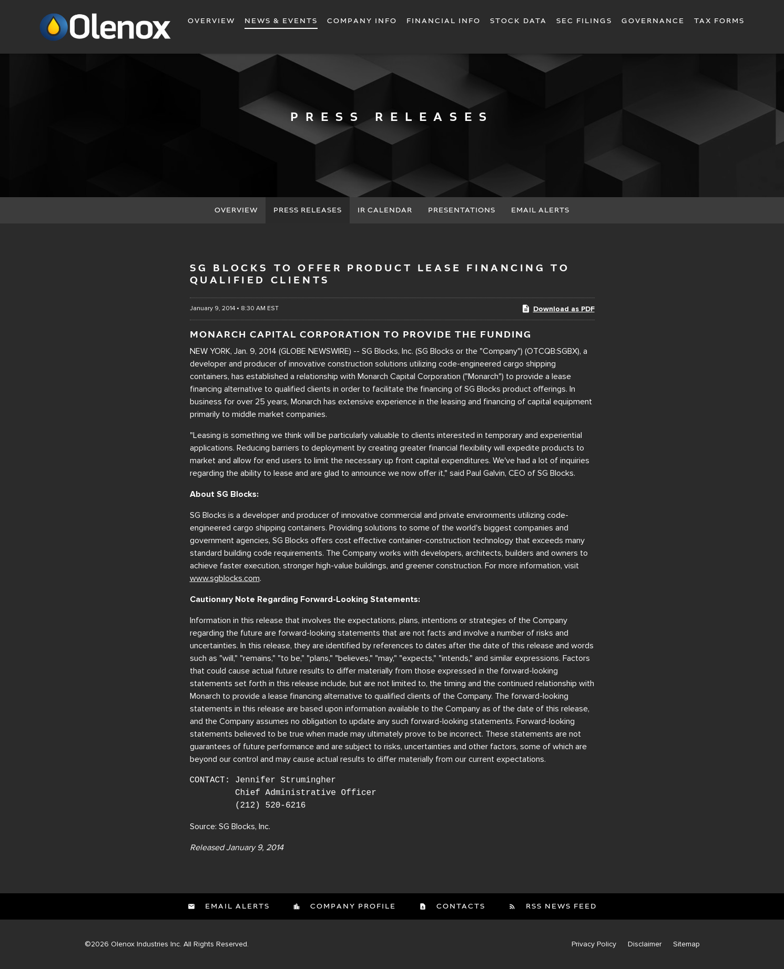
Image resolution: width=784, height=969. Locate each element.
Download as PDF (558, 308)
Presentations (461, 210)
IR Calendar (385, 210)
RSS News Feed (560, 906)
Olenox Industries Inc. (146, 944)
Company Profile (352, 906)
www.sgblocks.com (225, 578)
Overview (211, 21)
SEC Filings (584, 21)
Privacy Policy (594, 944)
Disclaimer (644, 944)
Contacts (459, 906)
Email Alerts (540, 210)
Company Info (362, 21)
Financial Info (443, 21)
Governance (653, 21)
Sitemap (686, 944)
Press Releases (307, 210)
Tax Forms (719, 21)
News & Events (281, 21)
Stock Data (518, 21)
